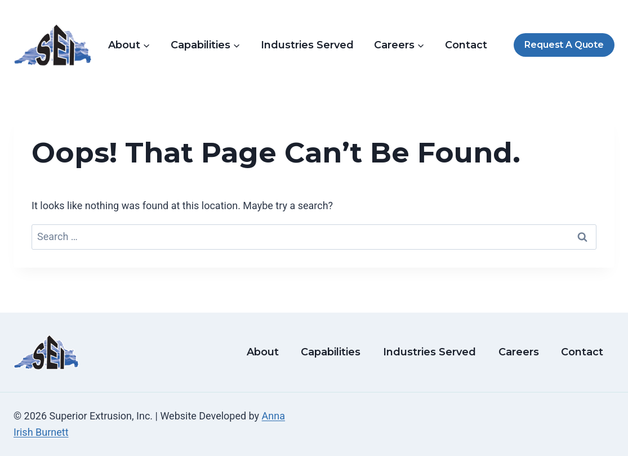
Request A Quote (563, 44)
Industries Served (307, 45)
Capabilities (330, 352)
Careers (518, 352)
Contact (466, 45)
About (263, 352)
